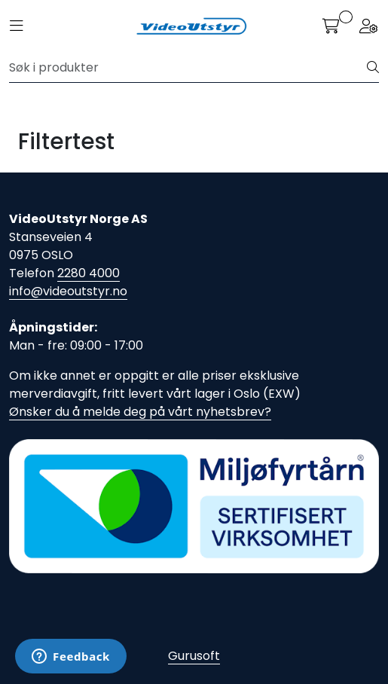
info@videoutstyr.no (68, 291)
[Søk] (188, 68)
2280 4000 (88, 273)
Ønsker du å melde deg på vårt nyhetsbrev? (140, 411)
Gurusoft (194, 655)
